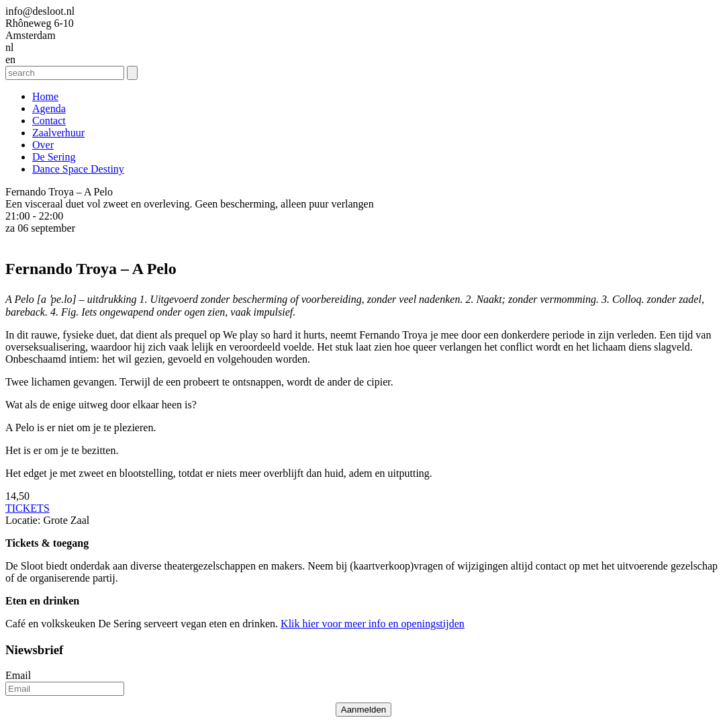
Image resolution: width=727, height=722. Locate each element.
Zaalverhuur (58, 132)
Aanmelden (363, 710)
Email (18, 675)
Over (43, 144)
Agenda (49, 108)
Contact (49, 120)
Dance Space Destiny (78, 169)
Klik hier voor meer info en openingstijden (373, 623)
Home (45, 96)
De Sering (53, 157)
